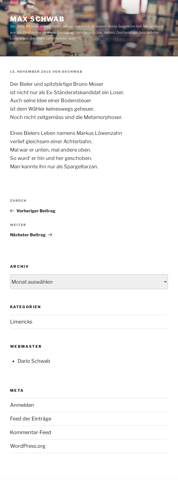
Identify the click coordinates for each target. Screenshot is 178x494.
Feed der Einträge (30, 419)
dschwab (72, 72)
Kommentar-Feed (30, 432)
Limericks (21, 322)
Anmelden (22, 405)
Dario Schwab (34, 361)
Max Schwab (37, 19)
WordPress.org (27, 446)
